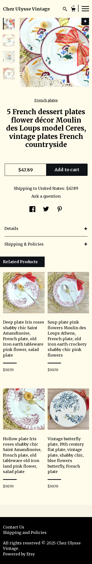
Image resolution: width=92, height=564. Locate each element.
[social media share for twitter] (46, 209)
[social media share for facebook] (32, 209)
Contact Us (13, 527)
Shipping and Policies (25, 532)
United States (51, 188)
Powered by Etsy (19, 554)
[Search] (64, 9)
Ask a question (46, 196)
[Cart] (73, 10)
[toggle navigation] (85, 8)
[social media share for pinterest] (60, 209)
